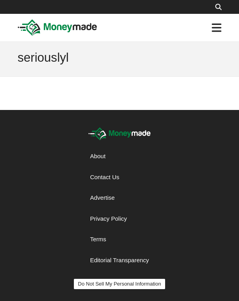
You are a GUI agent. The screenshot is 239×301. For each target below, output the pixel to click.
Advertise (102, 197)
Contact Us (104, 177)
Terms (98, 239)
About (97, 156)
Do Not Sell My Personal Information (119, 284)
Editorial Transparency (119, 260)
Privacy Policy (108, 218)
